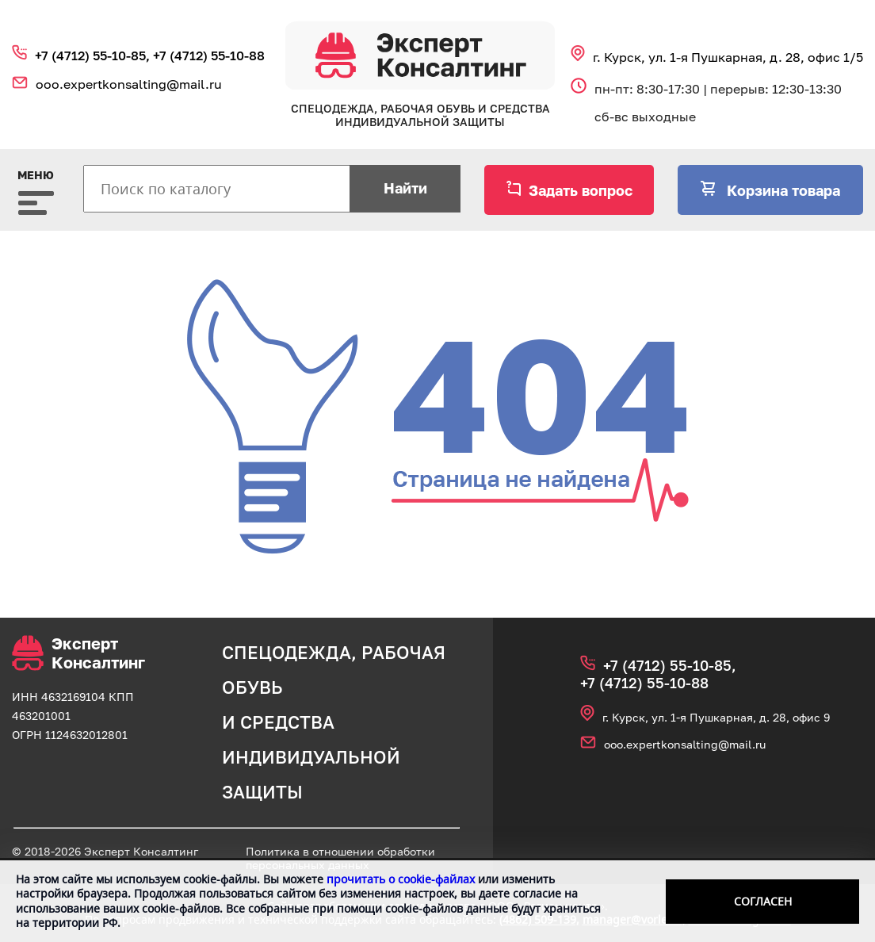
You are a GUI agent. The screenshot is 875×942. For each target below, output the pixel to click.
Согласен (763, 901)
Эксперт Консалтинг (78, 653)
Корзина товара (781, 190)
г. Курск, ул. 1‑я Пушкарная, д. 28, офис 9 (716, 717)
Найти (405, 188)
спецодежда (286, 652)
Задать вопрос (580, 190)
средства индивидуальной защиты (311, 756)
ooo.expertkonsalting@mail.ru (129, 84)
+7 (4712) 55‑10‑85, (94, 55)
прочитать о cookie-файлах (401, 878)
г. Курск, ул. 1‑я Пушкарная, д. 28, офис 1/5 (728, 57)
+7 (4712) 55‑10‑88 (209, 55)
